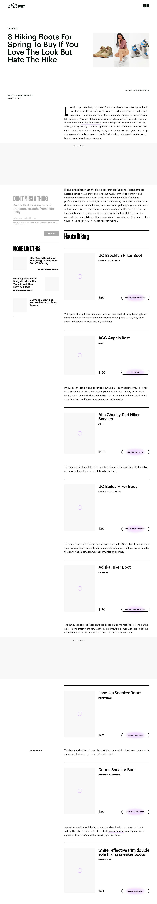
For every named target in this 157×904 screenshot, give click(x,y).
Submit (51, 235)
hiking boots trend (91, 122)
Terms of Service (52, 224)
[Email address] (36, 220)
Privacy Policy (20, 225)
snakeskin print (116, 830)
